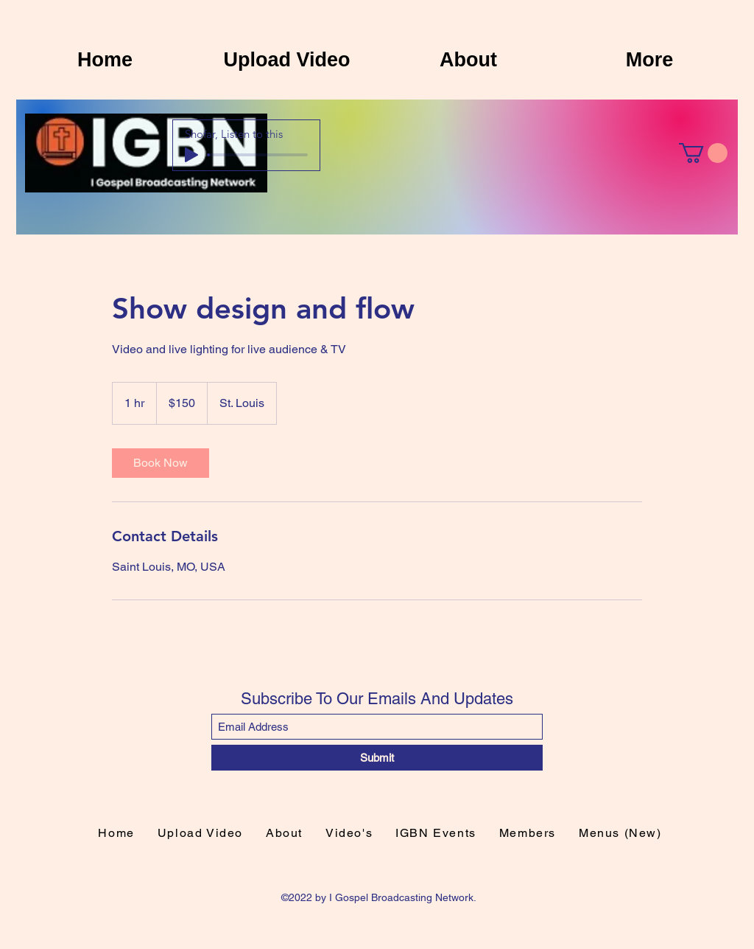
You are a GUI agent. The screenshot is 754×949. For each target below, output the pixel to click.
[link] (160, 463)
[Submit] (377, 758)
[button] (703, 153)
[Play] (191, 154)
